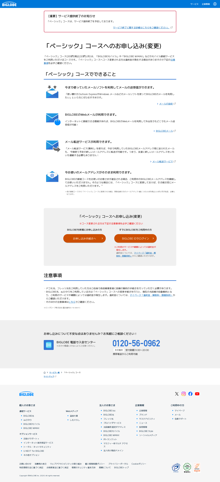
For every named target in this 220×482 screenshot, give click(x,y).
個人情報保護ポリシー (95, 464)
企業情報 (206, 4)
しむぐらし (75, 419)
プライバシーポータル (118, 464)
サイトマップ (50, 376)
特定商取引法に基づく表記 (31, 467)
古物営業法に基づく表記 (57, 467)
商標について (105, 467)
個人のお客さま (27, 405)
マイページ (180, 410)
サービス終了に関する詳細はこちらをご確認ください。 (143, 27)
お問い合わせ (25, 464)
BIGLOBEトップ (121, 467)
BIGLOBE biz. (109, 410)
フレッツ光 (108, 418)
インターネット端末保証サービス (38, 442)
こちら (72, 301)
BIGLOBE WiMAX (31, 428)
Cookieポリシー (139, 464)
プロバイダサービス (112, 422)
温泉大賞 (74, 415)
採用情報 (143, 427)
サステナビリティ (147, 418)
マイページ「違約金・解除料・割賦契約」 (151, 295)
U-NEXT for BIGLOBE (34, 450)
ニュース (143, 422)
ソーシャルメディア (148, 435)
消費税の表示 (41, 464)
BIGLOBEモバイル (32, 424)
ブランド (143, 414)
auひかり (28, 419)
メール (178, 414)
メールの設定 (167, 103)
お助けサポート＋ (31, 438)
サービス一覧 (54, 372)
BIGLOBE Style (146, 431)
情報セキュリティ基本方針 (84, 467)
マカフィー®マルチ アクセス (115, 445)
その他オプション (31, 455)
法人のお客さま (107, 405)
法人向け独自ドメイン (113, 450)
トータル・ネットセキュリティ (37, 446)
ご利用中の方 (177, 405)
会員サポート (181, 418)
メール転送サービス (164, 161)
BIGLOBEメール (166, 130)
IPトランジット (110, 439)
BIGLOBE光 (29, 415)
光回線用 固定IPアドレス (114, 427)
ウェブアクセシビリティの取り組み (66, 464)
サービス (194, 4)
